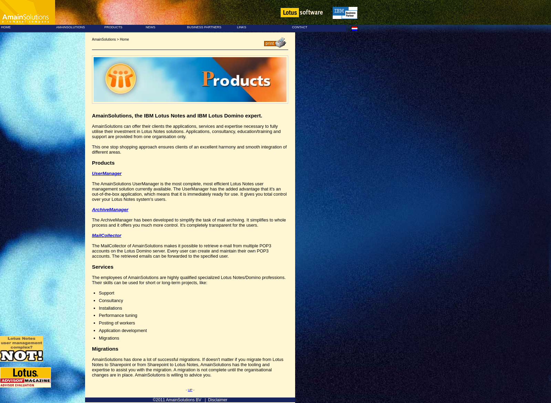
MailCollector (106, 235)
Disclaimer (217, 399)
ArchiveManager (110, 209)
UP (190, 390)
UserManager (107, 173)
